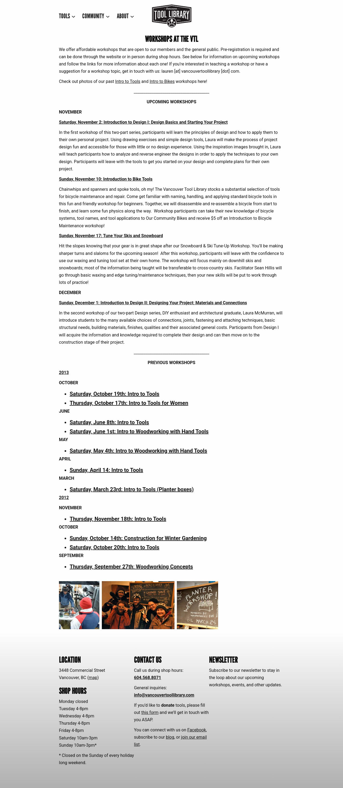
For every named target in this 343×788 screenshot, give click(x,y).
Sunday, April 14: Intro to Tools (106, 470)
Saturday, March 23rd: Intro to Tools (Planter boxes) (132, 489)
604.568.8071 (147, 677)
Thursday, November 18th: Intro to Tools (118, 519)
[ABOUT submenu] (125, 16)
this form (149, 712)
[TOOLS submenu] (67, 16)
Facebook (196, 729)
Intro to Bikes (162, 81)
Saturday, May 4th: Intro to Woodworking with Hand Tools (138, 451)
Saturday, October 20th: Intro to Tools (114, 547)
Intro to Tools (127, 81)
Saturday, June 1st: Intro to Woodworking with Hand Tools (139, 431)
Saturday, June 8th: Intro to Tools (109, 422)
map (93, 677)
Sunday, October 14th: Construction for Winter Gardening (138, 538)
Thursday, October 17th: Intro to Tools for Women (129, 403)
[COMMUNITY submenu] (96, 16)
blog (170, 737)
